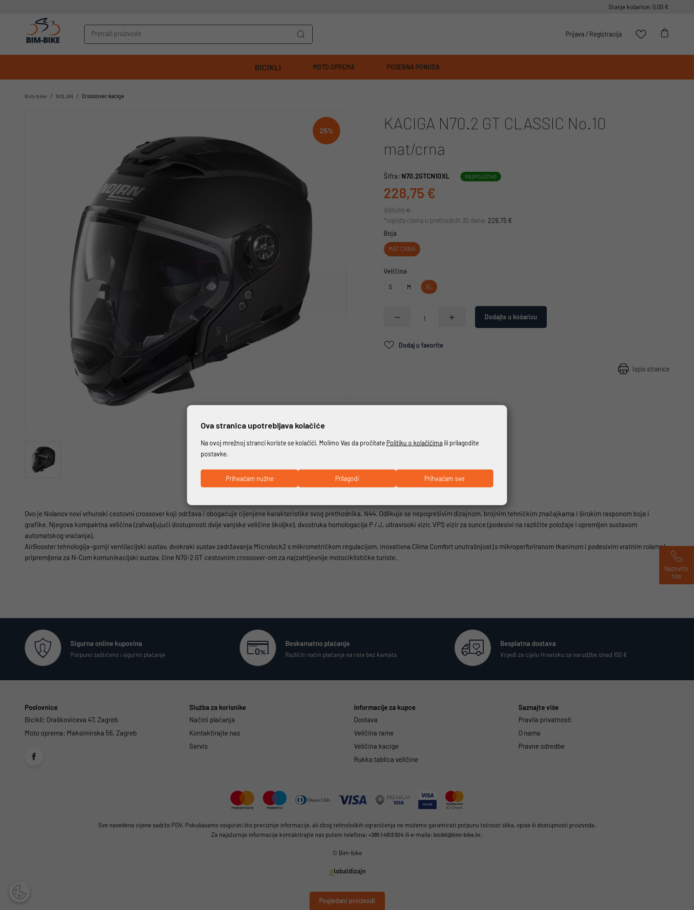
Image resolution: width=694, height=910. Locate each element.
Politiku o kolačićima (429, 442)
